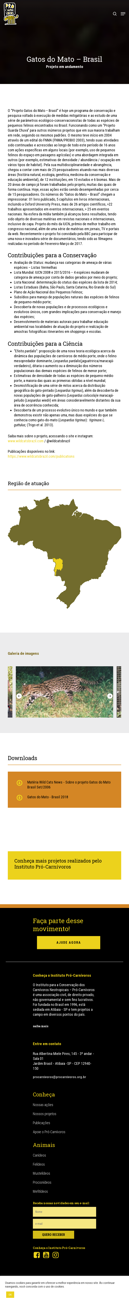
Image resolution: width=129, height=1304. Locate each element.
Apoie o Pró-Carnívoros (49, 1131)
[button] (123, 14)
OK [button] (10, 1294)
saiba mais (40, 1026)
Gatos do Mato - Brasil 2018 (47, 797)
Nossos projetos (44, 1113)
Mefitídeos (40, 1191)
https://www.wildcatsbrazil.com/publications (41, 456)
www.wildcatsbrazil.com (26, 441)
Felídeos (39, 1164)
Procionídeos (42, 1182)
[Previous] (19, 696)
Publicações (41, 1122)
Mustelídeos (41, 1173)
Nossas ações (43, 1104)
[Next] (110, 696)
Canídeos (39, 1155)
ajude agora (68, 942)
